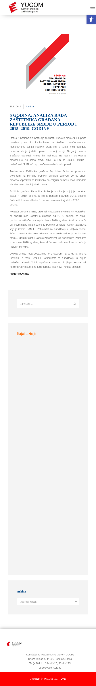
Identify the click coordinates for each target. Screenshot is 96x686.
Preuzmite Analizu (19, 274)
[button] (91, 19)
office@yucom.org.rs (50, 668)
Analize (30, 106)
